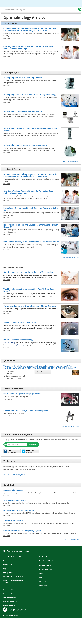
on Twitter (30, 451)
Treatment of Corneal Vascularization (19, 323)
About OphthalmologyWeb (13, 557)
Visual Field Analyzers (13, 520)
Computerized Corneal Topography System (22, 531)
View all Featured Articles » (70, 257)
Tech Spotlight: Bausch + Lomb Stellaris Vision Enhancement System (30, 129)
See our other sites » (10, 615)
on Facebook (12, 451)
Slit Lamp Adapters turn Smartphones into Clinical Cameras (29, 306)
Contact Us (7, 561)
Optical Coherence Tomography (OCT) (20, 510)
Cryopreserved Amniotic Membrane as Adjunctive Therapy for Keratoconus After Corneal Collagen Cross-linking (30, 29)
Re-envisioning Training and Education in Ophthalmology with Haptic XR (30, 226)
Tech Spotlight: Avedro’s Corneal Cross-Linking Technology (29, 95)
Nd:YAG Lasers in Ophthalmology (18, 340)
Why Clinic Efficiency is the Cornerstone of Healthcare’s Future (31, 242)
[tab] (12, 267)
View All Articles (45, 566)
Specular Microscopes (13, 490)
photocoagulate (21, 345)
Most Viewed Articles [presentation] (13, 267)
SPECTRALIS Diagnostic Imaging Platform (22, 394)
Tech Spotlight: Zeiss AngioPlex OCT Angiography (25, 145)
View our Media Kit (10, 602)
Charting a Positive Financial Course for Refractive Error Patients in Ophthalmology (28, 47)
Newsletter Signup (9, 590)
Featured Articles (12, 169)
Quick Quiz (9, 360)
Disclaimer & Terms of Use (13, 577)
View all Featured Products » (70, 426)
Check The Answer (42, 372)
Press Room (7, 565)
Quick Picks (43, 585)
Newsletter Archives (10, 594)
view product (7, 399)
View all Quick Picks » (72, 539)
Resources (43, 581)
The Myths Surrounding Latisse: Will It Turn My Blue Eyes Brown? (28, 290)
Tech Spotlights (11, 72)
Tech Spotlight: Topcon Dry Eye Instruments (22, 111)
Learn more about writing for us (14, 475)
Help (4, 569)
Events (41, 577)
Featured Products (13, 388)
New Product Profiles (47, 561)
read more (6, 38)
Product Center (45, 557)
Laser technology (9, 343)
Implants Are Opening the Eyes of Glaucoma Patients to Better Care (30, 209)
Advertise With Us (9, 598)
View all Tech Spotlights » (71, 161)
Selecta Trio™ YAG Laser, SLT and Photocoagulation (26, 411)
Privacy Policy (8, 573)
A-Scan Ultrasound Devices (15, 500)
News (41, 573)
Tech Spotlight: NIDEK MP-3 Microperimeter (22, 78)
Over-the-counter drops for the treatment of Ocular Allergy (29, 272)
